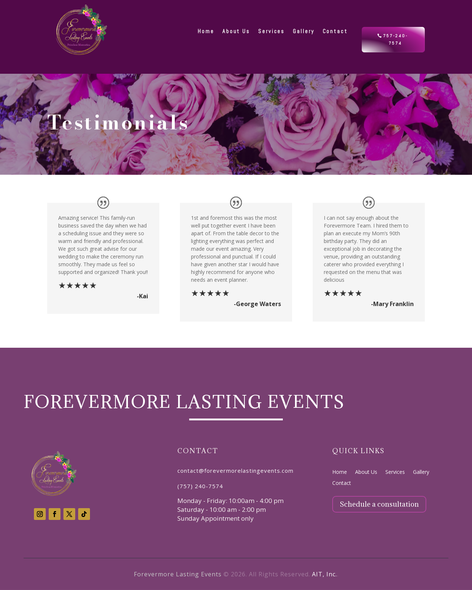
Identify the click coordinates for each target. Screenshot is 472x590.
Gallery (421, 472)
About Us (366, 472)
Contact (341, 483)
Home (339, 472)
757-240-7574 (395, 39)
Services (395, 472)
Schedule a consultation (379, 504)
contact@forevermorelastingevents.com (235, 470)
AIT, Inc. (324, 574)
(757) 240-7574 (200, 486)
